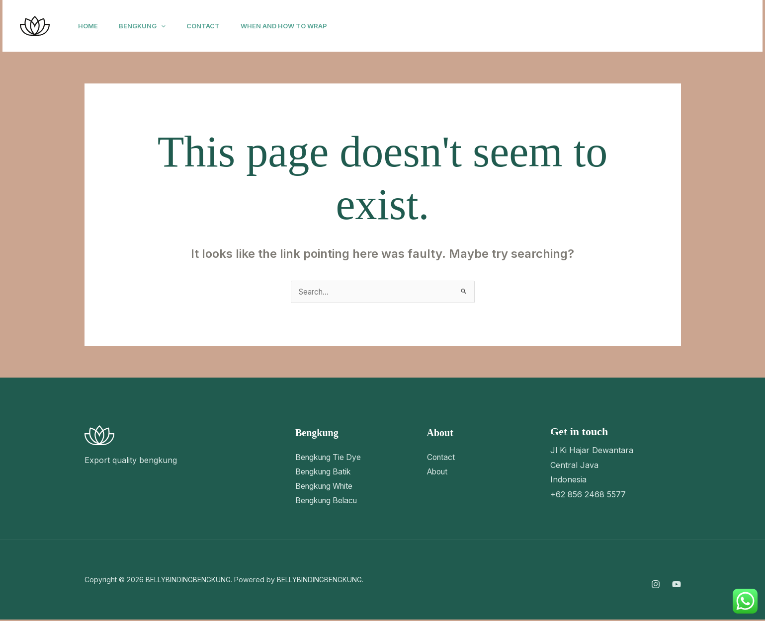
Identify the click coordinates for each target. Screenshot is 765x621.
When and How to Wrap (294, 26)
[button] (165, 26)
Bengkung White (326, 487)
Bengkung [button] (146, 26)
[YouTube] (644, 26)
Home (89, 26)
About (438, 472)
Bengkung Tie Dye (330, 458)
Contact (210, 26)
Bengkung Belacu (328, 502)
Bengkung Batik (324, 472)
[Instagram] (622, 26)
